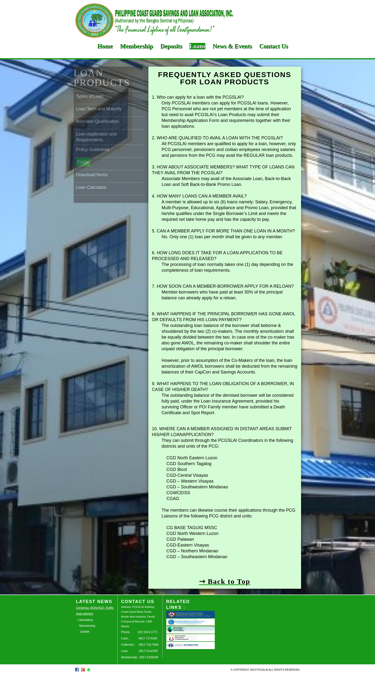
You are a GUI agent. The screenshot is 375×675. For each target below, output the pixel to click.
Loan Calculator (91, 187)
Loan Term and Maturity (99, 108)
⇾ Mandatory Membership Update (85, 625)
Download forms (92, 174)
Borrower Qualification (97, 121)
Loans (197, 46)
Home (105, 46)
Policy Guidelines (93, 149)
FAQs (83, 162)
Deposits (171, 46)
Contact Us (273, 46)
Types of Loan (90, 96)
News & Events (232, 46)
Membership (136, 46)
